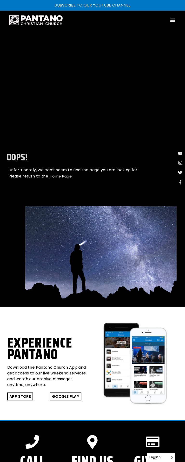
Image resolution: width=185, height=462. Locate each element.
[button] (173, 20)
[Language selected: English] (161, 457)
